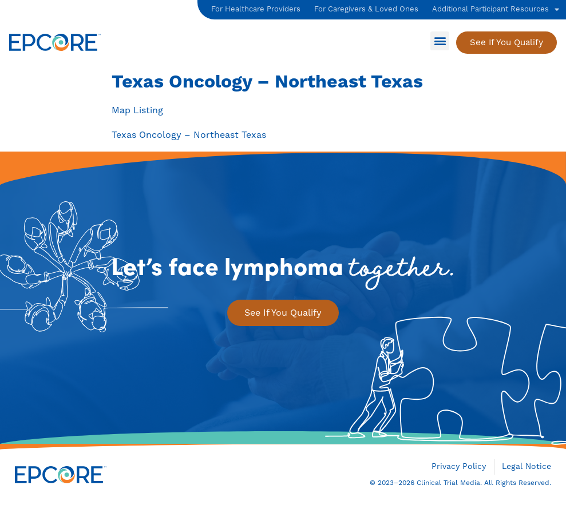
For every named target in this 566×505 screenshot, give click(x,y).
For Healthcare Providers (255, 9)
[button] (439, 40)
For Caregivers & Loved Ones (366, 9)
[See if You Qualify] (506, 42)
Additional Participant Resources (495, 9)
